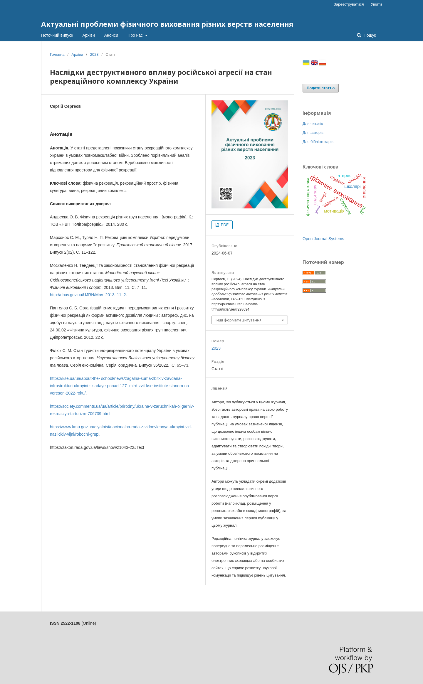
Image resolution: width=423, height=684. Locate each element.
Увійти (376, 4)
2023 (94, 54)
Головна (57, 54)
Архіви (89, 35)
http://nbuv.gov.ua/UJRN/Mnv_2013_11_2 (88, 294)
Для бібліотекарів (318, 141)
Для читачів (313, 123)
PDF (224, 225)
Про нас (135, 35)
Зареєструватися (349, 4)
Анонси (111, 35)
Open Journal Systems (323, 238)
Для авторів (313, 132)
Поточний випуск (57, 35)
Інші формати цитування (238, 320)
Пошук (369, 35)
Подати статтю (321, 88)
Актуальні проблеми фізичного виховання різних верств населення (167, 24)
